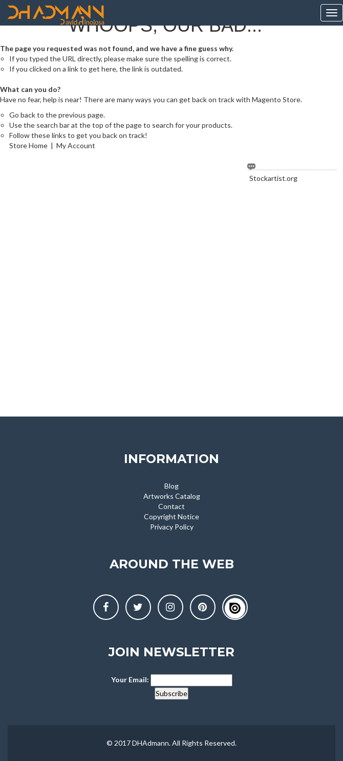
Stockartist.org (273, 178)
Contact (171, 506)
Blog (171, 485)
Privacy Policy (172, 526)
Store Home (28, 145)
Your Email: (130, 679)
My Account (75, 145)
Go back (22, 114)
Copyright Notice (171, 516)
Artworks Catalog (171, 496)
